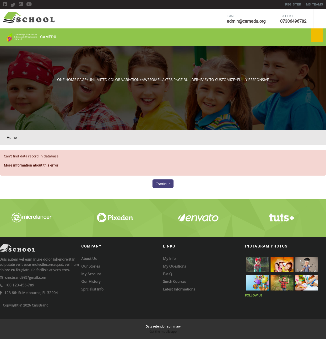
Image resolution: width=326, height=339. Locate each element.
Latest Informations (179, 289)
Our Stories (90, 266)
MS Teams (314, 4)
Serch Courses (174, 281)
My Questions (174, 266)
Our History (91, 281)
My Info (169, 258)
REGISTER (293, 4)
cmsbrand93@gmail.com (25, 277)
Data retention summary (163, 326)
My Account (91, 273)
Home (12, 137)
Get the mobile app (163, 331)
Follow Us (253, 295)
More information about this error (31, 165)
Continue (163, 183)
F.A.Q (167, 273)
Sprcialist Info (92, 289)
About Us (89, 258)
